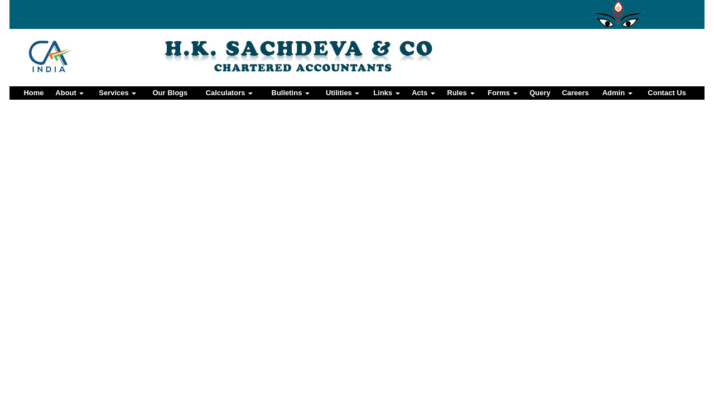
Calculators (229, 93)
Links (386, 93)
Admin (617, 93)
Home (33, 93)
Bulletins (291, 93)
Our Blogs (169, 93)
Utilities (343, 93)
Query (540, 93)
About (69, 93)
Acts (423, 93)
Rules (461, 93)
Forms (502, 93)
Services (117, 93)
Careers (575, 93)
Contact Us (667, 93)
